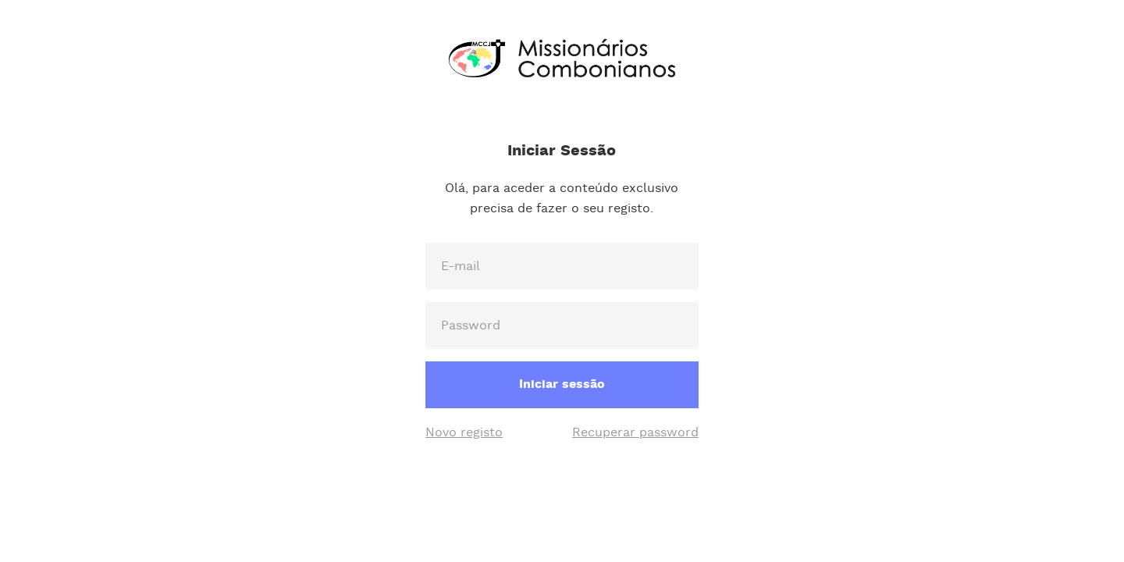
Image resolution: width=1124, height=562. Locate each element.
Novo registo (464, 433)
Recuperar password (635, 433)
